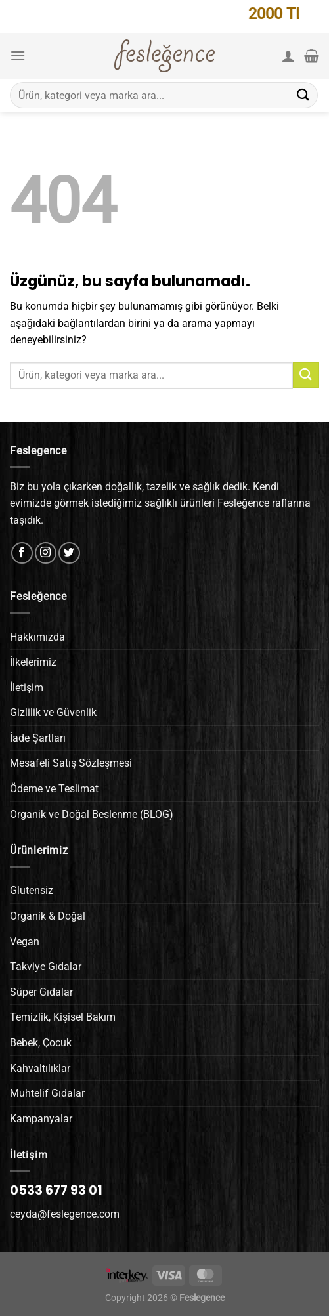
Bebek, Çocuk (41, 1042)
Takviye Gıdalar (45, 966)
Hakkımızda (37, 637)
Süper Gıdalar (41, 992)
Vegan (24, 941)
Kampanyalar (41, 1119)
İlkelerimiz (33, 662)
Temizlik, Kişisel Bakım (63, 1017)
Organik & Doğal (47, 916)
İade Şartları (38, 738)
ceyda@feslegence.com (65, 1214)
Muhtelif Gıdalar (47, 1093)
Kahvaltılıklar (40, 1068)
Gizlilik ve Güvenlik (53, 712)
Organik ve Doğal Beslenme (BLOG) (91, 814)
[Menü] (18, 55)
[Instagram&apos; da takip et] (45, 553)
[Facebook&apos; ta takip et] (22, 553)
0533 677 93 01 (56, 1190)
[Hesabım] (288, 55)
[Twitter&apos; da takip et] (69, 553)
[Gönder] (303, 95)
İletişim (26, 687)
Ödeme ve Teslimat (54, 788)
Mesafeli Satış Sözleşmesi (71, 763)
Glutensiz (31, 890)
